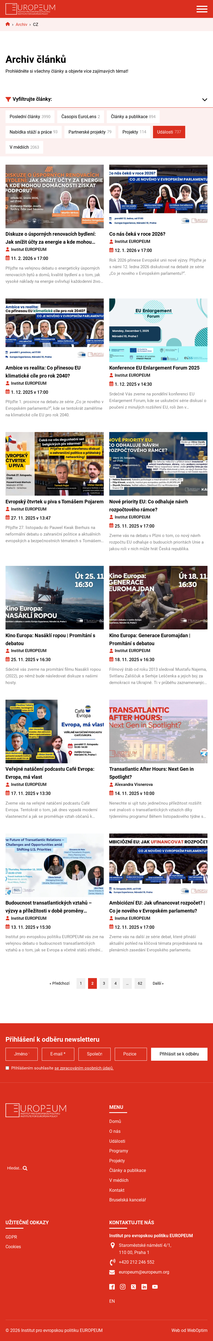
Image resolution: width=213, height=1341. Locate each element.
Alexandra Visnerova (134, 784)
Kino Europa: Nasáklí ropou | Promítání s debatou (50, 639)
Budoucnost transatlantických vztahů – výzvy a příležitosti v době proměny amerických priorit (49, 907)
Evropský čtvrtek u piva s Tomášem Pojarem (55, 501)
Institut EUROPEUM (29, 249)
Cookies (13, 1246)
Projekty (134, 132)
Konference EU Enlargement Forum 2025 (154, 368)
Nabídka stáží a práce (34, 132)
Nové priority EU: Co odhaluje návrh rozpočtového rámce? (148, 505)
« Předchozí (59, 983)
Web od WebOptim (189, 1330)
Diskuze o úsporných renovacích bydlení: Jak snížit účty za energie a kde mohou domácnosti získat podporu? (51, 238)
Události (169, 132)
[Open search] (17, 1191)
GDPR (11, 1237)
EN (112, 1301)
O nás (115, 1131)
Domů (115, 1121)
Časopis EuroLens (80, 116)
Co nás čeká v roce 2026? (137, 234)
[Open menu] (201, 9)
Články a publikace (133, 116)
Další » (158, 983)
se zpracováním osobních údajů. (84, 1068)
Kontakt (116, 1190)
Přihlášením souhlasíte (62, 1068)
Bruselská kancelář (127, 1199)
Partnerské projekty (90, 132)
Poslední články (30, 116)
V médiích (24, 147)
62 (140, 983)
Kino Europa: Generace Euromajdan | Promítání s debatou (149, 639)
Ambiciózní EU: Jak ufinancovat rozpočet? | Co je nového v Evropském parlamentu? (157, 907)
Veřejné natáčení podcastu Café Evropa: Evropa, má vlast (50, 773)
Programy (118, 1150)
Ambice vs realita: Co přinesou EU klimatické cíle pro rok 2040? (43, 372)
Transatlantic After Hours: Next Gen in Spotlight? (151, 773)
